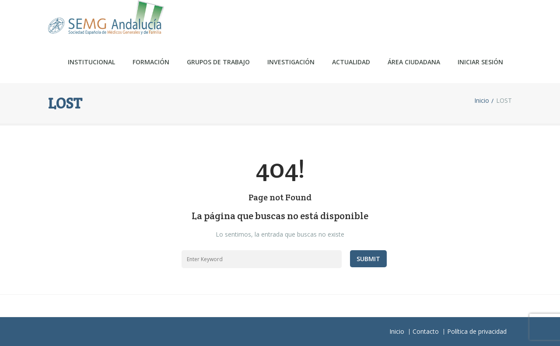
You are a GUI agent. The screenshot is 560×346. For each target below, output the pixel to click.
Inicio (481, 101)
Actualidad (351, 62)
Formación (151, 62)
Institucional (91, 62)
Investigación (291, 62)
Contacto (426, 331)
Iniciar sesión (480, 62)
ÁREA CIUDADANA (414, 62)
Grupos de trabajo (218, 62)
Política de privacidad (477, 331)
